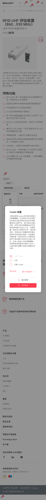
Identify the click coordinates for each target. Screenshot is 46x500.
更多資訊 (13, 271)
